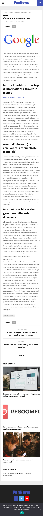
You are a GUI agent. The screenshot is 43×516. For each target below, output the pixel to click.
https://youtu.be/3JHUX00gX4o (13, 98)
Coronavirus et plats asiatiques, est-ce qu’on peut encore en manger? (21, 334)
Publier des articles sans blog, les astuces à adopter (21, 346)
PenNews (21, 2)
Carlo (6, 21)
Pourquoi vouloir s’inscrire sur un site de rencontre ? (18, 461)
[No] (40, 509)
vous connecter (16, 473)
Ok (22, 513)
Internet (5, 15)
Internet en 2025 (9, 315)
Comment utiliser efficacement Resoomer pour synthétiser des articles (21, 428)
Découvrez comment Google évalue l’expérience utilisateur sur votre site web (21, 395)
